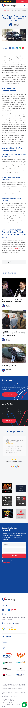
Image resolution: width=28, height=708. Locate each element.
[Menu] (24, 5)
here (11, 248)
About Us (9, 420)
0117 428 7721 (7, 623)
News (8, 10)
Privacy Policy (6, 562)
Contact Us (10, 394)
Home (3, 10)
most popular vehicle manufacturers (11, 55)
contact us (16, 248)
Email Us (17, 623)
